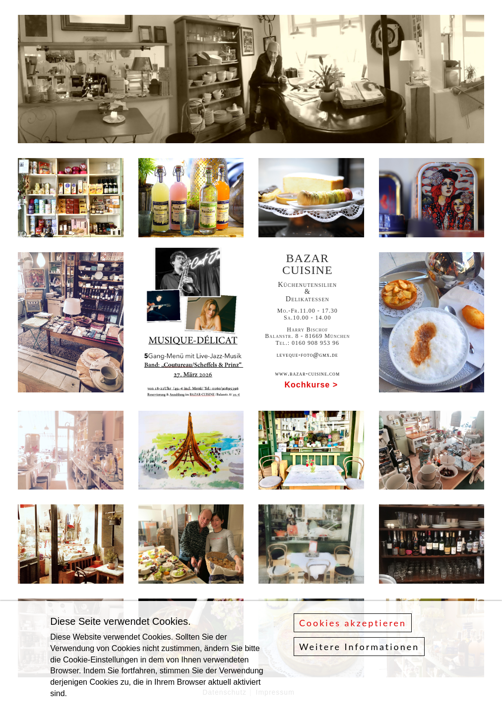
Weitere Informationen (359, 647)
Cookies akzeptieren (352, 623)
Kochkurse (307, 385)
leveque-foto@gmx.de (307, 355)
